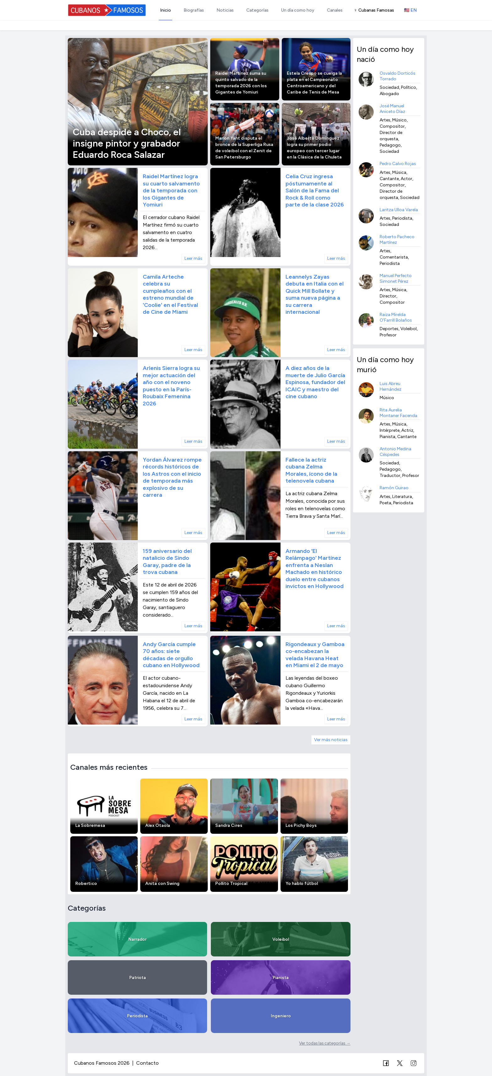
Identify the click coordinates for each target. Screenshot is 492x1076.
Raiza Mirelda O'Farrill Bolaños (396, 317)
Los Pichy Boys (301, 825)
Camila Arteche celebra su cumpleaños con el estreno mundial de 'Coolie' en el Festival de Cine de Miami (170, 294)
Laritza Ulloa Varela (399, 209)
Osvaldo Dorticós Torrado (397, 76)
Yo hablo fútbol (302, 883)
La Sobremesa (90, 825)
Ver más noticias (331, 739)
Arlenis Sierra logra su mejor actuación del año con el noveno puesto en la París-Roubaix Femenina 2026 (171, 386)
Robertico (86, 883)
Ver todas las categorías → (324, 1043)
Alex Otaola (157, 825)
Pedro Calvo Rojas (398, 163)
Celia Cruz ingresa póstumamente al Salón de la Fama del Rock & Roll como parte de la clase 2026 (315, 190)
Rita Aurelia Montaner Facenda (398, 412)
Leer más (193, 258)
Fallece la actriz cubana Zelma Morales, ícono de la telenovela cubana (311, 470)
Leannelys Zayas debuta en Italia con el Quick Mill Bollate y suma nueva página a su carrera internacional (315, 294)
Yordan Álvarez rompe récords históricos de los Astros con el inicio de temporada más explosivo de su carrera (172, 477)
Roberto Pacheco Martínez (397, 239)
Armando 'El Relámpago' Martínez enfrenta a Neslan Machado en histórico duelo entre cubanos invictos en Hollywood (315, 569)
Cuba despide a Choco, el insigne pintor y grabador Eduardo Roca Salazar (127, 143)
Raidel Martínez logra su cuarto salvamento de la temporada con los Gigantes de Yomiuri (171, 190)
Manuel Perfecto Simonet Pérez (396, 278)
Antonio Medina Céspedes (395, 451)
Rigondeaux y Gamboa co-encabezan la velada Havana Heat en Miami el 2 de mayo (315, 655)
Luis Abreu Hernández (390, 386)
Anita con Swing (162, 883)
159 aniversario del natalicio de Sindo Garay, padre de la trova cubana (167, 562)
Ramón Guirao (394, 487)
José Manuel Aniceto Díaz (392, 108)
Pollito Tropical (231, 883)
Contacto (147, 1063)
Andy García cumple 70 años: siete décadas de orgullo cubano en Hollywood (171, 655)
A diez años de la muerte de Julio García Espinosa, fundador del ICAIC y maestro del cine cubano (315, 382)
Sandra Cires (228, 825)
